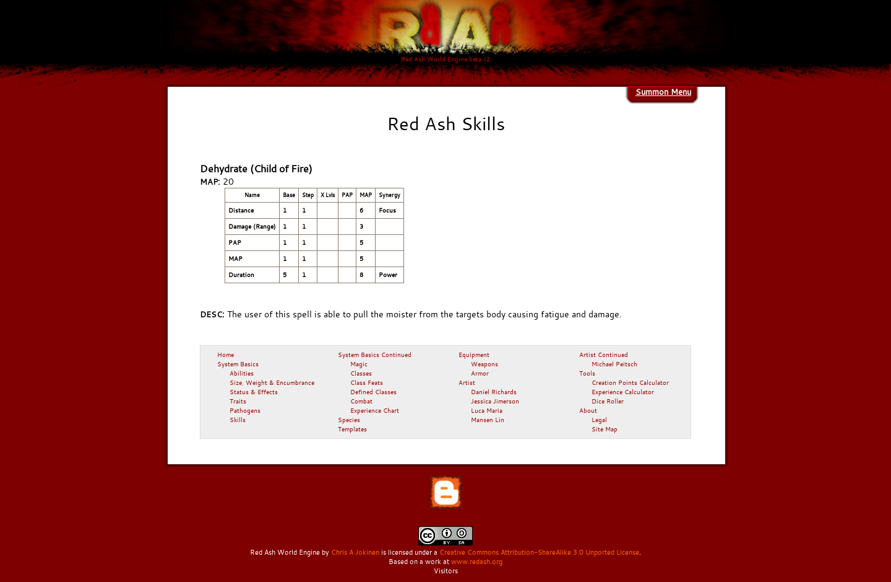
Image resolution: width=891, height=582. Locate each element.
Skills (238, 419)
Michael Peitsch (614, 363)
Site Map (605, 429)
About (588, 410)
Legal (599, 419)
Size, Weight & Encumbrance (272, 382)
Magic (359, 363)
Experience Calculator (623, 391)
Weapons (484, 363)
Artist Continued (603, 354)
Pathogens (245, 410)
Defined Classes (373, 391)
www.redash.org (476, 561)
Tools (587, 373)
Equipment (473, 354)
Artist (466, 382)
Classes (361, 373)
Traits (238, 401)
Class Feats (366, 382)
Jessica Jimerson (495, 401)
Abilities (242, 373)
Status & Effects (254, 391)
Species (349, 419)
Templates (352, 429)
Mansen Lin (487, 419)
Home (225, 354)
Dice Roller (608, 401)
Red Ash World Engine (285, 552)
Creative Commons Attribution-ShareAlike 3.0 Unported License (539, 552)
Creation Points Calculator (630, 382)
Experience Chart (374, 410)
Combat (361, 401)
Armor (480, 373)
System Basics (238, 363)
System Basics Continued (374, 354)
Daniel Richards (494, 391)
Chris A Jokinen (355, 552)
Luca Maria (486, 410)
